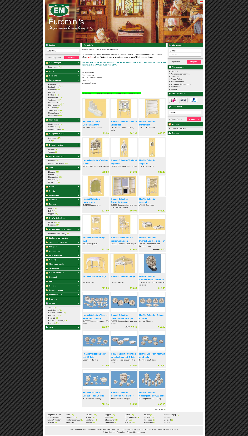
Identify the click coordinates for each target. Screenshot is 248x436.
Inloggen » (194, 62)
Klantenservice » (196, 9)
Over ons (174, 71)
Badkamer (54, 84)
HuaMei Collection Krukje (94, 276)
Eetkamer (54, 90)
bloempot (130, 422)
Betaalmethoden (177, 82)
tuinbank (168, 422)
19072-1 (52, 308)
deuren (148, 415)
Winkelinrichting (56, 129)
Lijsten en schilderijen (58, 238)
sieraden (168, 417)
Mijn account (177, 45)
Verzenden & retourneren (181, 84)
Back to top (158, 409)
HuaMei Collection (56, 218)
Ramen (109, 417)
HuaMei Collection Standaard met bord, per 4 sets (123, 318)
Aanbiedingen (55, 63)
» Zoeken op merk (54, 58)
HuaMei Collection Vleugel (123, 276)
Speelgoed (111, 422)
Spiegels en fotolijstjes (58, 242)
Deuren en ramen (56, 273)
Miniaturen (54, 180)
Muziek (90, 417)
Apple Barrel (55, 310)
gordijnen (149, 417)
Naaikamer (54, 108)
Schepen (53, 247)
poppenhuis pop (171, 415)
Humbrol (53, 323)
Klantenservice (178, 67)
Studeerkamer (55, 113)
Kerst (51, 187)
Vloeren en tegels (56, 264)
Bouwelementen (56, 145)
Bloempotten (55, 177)
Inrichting (54, 92)
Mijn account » (197, 12)
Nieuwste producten (178, 129)
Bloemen (53, 172)
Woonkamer (55, 115)
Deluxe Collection (56, 156)
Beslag (52, 149)
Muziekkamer (55, 105)
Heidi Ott (53, 76)
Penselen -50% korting (58, 234)
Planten (53, 174)
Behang (52, 260)
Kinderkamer (55, 97)
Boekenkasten (55, 87)
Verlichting (54, 100)
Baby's (52, 211)
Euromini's (87, 21)
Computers (54, 138)
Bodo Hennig (55, 67)
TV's (51, 141)
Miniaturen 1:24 (56, 103)
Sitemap (174, 89)
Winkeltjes (53, 120)
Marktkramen (55, 124)
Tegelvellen (54, 268)
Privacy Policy (176, 79)
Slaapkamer (55, 110)
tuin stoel (169, 420)
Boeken (52, 286)
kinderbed (149, 420)
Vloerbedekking (55, 255)
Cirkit (51, 71)
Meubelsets (54, 195)
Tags (51, 327)
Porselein (53, 200)
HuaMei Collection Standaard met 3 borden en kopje (151, 279)
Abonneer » (194, 119)
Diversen (53, 299)
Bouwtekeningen (56, 290)
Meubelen (54, 182)
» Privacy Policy (175, 119)
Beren (52, 208)
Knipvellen (72, 422)
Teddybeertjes (132, 417)
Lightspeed (141, 432)
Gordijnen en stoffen (58, 163)
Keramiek (53, 277)
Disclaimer (175, 76)
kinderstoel (149, 422)
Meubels (53, 161)
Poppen (52, 204)
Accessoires (54, 251)
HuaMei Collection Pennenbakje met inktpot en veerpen (152, 241)
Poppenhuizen (55, 80)
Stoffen (129, 415)
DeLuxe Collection (54, 417)
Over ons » (198, 7)
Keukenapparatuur (74, 420)
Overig (52, 191)
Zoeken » (71, 58)
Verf (51, 281)
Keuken (53, 95)
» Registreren (174, 62)
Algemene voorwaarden (180, 74)
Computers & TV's (56, 134)
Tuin (51, 168)
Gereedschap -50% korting (60, 229)
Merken (52, 303)
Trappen (52, 152)
